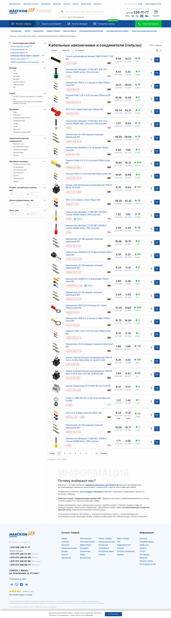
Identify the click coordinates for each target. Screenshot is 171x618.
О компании (45, 4)
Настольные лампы (106, 551)
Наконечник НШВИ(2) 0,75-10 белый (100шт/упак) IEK (87, 148)
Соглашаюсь (113, 614)
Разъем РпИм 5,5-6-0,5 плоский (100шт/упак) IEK (88, 161)
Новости (66, 4)
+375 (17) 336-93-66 (23, 557)
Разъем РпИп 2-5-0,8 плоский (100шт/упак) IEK (89, 173)
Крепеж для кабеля (18, 59)
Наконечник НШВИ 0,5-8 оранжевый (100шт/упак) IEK (87, 280)
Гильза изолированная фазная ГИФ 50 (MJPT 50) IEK (89, 57)
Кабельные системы (107, 542)
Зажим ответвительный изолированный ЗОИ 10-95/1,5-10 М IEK (89, 186)
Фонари (64, 551)
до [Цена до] (28, 194)
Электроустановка (87, 542)
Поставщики (144, 554)
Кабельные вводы (17, 49)
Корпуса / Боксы (69, 31)
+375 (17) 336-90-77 (24, 564)
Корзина (156, 16)
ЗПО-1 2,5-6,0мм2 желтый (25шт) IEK (84, 413)
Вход (140, 4)
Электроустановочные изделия (144, 31)
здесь (102, 510)
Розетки (64, 554)
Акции (49, 23)
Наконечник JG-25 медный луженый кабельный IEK (89, 345)
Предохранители (123, 545)
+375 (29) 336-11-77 (19, 547)
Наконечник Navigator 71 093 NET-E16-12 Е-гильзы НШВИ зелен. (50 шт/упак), (87, 70)
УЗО (118, 542)
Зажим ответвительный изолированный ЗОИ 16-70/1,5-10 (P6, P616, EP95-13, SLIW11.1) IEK (89, 358)
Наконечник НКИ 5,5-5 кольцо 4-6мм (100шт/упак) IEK (88, 83)
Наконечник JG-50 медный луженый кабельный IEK (84, 293)
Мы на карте (86, 4)
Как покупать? (15, 4)
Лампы (27, 31)
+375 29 (137, 13)
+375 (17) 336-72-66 (23, 554)
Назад (52, 453)
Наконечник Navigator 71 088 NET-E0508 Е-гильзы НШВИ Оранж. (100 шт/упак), (87, 213)
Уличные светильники (126, 551)
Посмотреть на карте (17, 579)
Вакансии (57, 4)
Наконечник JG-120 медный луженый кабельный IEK (84, 266)
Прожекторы (38, 31)
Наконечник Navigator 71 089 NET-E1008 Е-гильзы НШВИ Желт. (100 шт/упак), (86, 439)
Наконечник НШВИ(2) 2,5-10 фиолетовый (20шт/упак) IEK (89, 253)
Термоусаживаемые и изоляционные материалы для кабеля (34, 62)
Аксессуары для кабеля (19, 46)
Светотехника (85, 538)
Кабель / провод (105, 538)
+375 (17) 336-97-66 (25, 561)
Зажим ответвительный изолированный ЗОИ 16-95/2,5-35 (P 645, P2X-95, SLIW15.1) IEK (89, 372)
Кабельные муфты (17, 53)
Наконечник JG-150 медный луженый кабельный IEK (84, 426)
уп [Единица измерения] (153, 74)
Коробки (120, 554)
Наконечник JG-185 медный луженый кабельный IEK (84, 240)
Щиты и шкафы (123, 538)
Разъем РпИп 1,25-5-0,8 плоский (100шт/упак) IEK (88, 96)
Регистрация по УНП (153, 4)
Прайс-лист (144, 545)
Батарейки (84, 548)
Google (29, 595)
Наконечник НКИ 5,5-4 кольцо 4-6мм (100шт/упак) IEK (88, 319)
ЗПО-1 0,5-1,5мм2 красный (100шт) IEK (84, 109)
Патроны (120, 548)
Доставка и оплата (31, 4)
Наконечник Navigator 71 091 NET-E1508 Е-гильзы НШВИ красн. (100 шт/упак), (86, 226)
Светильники (16, 31)
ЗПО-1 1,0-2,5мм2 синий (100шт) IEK (83, 199)
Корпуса (102, 554)
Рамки (82, 554)
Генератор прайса (106, 24)
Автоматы (65, 545)
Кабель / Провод (53, 31)
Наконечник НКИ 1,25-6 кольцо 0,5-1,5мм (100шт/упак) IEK (86, 306)
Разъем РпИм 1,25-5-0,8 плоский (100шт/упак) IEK (88, 332)
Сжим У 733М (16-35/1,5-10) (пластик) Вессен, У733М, (88, 399)
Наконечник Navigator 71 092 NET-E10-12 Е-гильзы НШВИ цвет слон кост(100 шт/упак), (87, 122)
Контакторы (103, 545)
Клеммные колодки (69, 548)
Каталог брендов (77, 23)
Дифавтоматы (85, 545)
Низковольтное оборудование (91, 31)
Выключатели (85, 558)
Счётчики (65, 542)
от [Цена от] (12, 194)
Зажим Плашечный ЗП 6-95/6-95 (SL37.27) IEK (88, 386)
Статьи (75, 4)
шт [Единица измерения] (153, 60)
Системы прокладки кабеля (117, 31)
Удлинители (66, 558)
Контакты (97, 4)
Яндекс (22, 595)
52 (97, 453)
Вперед (104, 453)
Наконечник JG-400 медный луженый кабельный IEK (84, 135)
